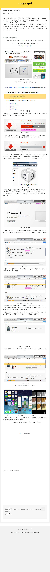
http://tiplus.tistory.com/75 (25, 46)
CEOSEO (37, 532)
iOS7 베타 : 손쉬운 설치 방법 (11, 10)
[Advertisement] (25, 433)
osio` (12, 532)
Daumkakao (26, 532)
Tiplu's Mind (25, 4)
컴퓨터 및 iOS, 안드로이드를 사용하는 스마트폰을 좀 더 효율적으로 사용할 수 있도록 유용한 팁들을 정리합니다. (23, 510)
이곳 (23, 40)
